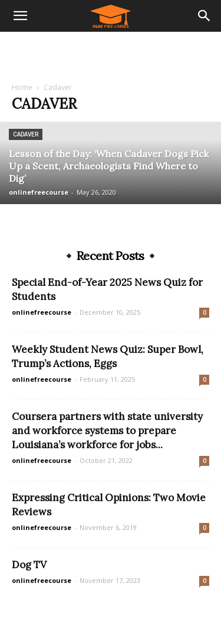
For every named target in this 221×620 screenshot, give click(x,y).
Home (22, 87)
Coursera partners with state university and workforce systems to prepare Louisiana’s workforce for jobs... (107, 430)
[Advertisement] (111, 52)
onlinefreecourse (38, 192)
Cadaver (25, 134)
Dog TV (29, 564)
